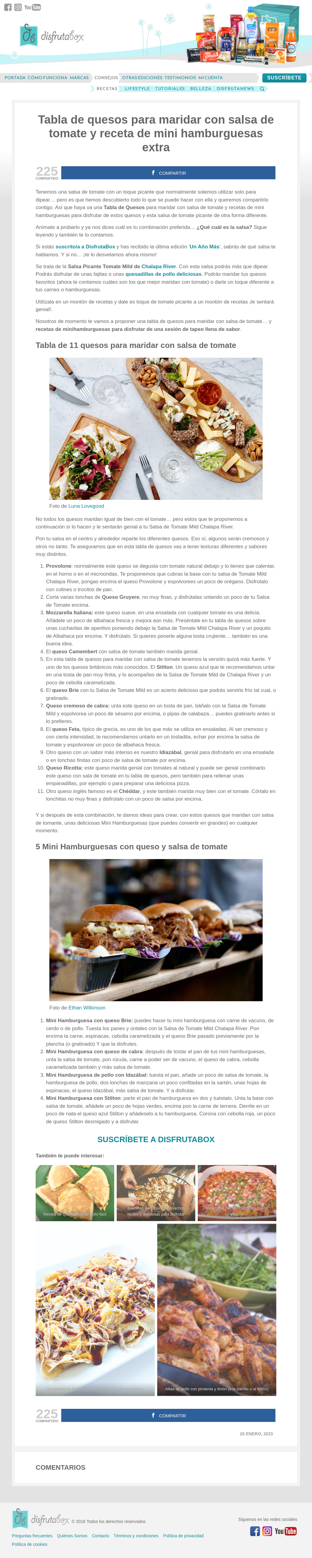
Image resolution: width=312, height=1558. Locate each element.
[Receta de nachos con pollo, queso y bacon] (237, 1193)
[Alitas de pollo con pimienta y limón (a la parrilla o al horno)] (216, 1310)
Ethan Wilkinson (86, 1008)
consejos (106, 78)
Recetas (107, 89)
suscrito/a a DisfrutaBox (85, 247)
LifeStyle (137, 89)
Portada (15, 78)
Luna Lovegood (86, 506)
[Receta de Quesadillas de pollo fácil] (75, 1193)
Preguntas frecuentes (32, 1535)
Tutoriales (170, 89)
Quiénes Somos (72, 1535)
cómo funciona (47, 78)
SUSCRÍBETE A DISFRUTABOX (156, 1139)
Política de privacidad (183, 1535)
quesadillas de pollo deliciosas (163, 274)
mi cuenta (210, 78)
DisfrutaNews (235, 89)
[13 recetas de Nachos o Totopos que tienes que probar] (95, 1310)
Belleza (200, 89)
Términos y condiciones (136, 1535)
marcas (79, 78)
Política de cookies (30, 1544)
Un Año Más (205, 247)
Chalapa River (159, 266)
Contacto (100, 1535)
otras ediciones (142, 78)
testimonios (180, 78)
